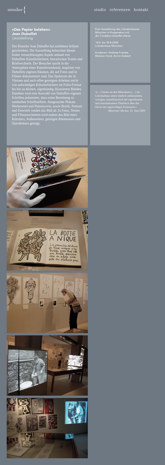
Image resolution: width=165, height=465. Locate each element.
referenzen (120, 9)
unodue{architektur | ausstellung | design (25, 11)
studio (100, 9)
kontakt (141, 9)
